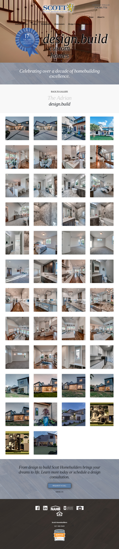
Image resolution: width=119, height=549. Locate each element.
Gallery (53, 17)
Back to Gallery (59, 91)
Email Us (59, 492)
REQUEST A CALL (59, 486)
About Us (26, 17)
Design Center (92, 17)
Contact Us (106, 17)
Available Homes (40, 17)
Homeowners (78, 17)
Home (17, 17)
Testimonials (65, 17)
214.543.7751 (100, 7)
